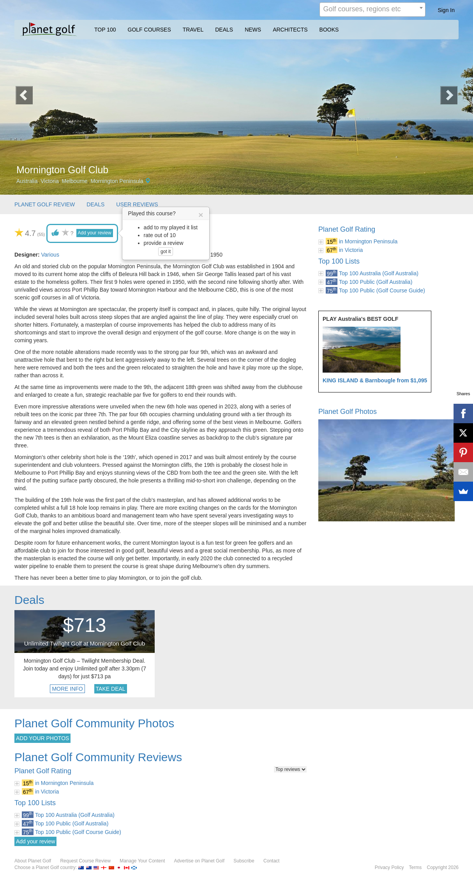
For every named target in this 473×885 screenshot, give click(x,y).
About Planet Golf (32, 861)
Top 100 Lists (339, 261)
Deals (29, 599)
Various (50, 255)
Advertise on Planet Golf (199, 861)
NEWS (253, 29)
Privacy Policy (389, 867)
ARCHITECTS (290, 29)
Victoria (49, 181)
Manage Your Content (142, 861)
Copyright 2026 (443, 867)
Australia (26, 181)
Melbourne (74, 181)
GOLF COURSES (149, 29)
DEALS (224, 29)
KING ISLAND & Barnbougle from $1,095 (375, 380)
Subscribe (243, 861)
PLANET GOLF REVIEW (44, 204)
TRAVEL (193, 29)
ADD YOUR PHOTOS (42, 738)
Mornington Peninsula (116, 181)
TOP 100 (105, 29)
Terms (415, 867)
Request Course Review (85, 861)
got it (166, 251)
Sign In (446, 10)
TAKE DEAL (110, 689)
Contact (271, 861)
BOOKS (329, 29)
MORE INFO (67, 689)
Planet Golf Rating (346, 229)
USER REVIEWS (137, 204)
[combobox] (372, 9)
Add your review (94, 233)
